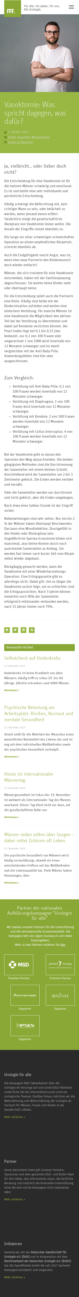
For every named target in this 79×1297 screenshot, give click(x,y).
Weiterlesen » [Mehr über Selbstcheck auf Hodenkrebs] (11, 690)
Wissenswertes (40, 137)
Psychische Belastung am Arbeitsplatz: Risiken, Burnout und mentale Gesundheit (38, 713)
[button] (7, 630)
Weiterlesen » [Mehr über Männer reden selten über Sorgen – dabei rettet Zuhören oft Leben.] (11, 882)
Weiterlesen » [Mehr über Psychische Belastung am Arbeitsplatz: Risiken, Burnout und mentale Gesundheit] (11, 756)
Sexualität (23, 137)
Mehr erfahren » (14, 1117)
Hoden (12, 137)
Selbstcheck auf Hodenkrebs (32, 658)
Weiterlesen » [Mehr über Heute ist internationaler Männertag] (11, 817)
